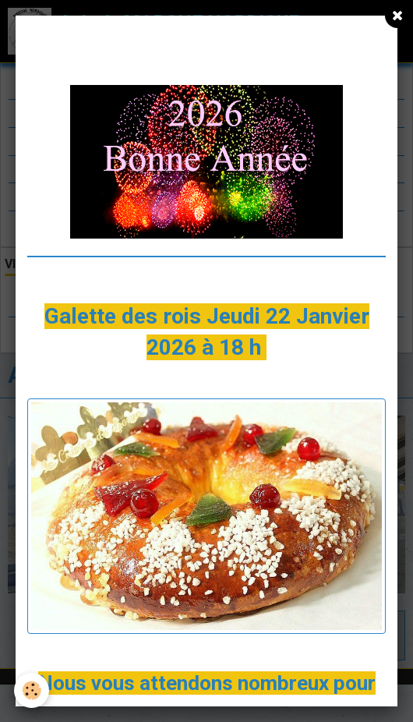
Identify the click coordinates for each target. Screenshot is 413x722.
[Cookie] (31, 690)
